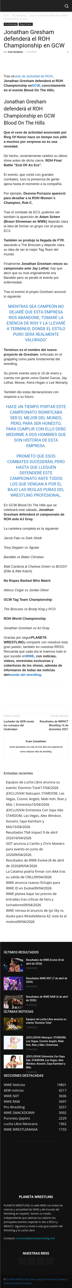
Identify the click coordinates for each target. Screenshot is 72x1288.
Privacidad (50, 1279)
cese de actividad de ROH (33, 76)
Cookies (62, 1279)
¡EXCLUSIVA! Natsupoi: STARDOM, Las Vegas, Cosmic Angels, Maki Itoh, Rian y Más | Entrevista (36, 799)
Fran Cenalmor (15, 51)
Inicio (6, 15)
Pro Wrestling (19, 15)
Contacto (27, 1283)
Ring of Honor (26, 24)
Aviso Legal (36, 1279)
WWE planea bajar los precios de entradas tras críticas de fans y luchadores (31, 899)
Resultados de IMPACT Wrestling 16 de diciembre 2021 (54, 725)
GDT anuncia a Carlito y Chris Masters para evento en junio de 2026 (35, 849)
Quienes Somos (12, 1283)
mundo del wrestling (25, 675)
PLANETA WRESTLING (17, 1279)
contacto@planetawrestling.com (35, 1238)
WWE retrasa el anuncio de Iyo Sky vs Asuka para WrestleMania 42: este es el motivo (36, 916)
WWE (30, 656)
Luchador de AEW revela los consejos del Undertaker (19, 725)
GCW (36, 85)
